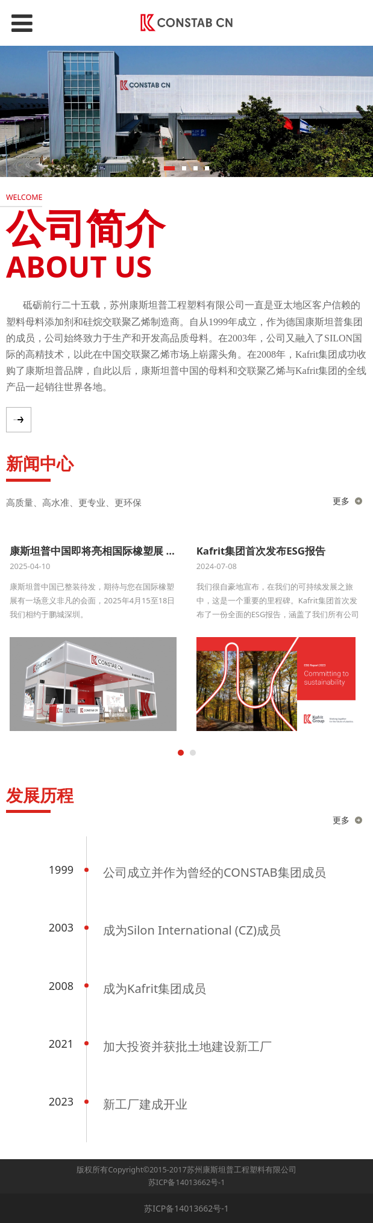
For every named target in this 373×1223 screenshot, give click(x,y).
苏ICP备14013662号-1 (186, 1182)
